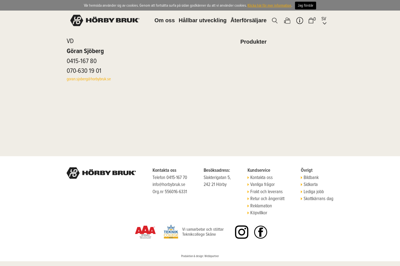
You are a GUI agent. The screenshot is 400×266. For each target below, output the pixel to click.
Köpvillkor (257, 213)
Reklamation (260, 206)
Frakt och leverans (265, 192)
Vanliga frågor (261, 185)
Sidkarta (309, 185)
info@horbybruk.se (168, 185)
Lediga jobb (312, 192)
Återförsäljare (249, 20)
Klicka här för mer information (269, 5)
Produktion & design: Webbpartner (200, 256)
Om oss (164, 20)
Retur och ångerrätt (266, 199)
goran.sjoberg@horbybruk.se (89, 79)
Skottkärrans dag (317, 199)
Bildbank (310, 178)
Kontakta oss (260, 178)
